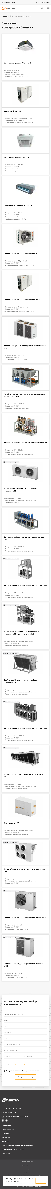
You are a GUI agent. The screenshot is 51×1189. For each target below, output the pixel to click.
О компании (6, 1126)
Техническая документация (13, 1149)
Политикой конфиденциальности (25, 1065)
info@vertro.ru (9, 1113)
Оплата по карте (25, 1169)
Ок (41, 1181)
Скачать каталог (8, 2)
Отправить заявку (25, 1077)
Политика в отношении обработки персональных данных (25, 1175)
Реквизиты (25, 1166)
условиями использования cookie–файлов (19, 1183)
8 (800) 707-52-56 (42, 2)
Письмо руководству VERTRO (15, 1117)
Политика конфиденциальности (25, 1172)
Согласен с (19, 1065)
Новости (5, 1141)
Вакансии (6, 1137)
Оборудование (8, 1130)
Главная (4, 16)
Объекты (5, 1133)
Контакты (6, 1153)
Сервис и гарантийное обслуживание (17, 1145)
